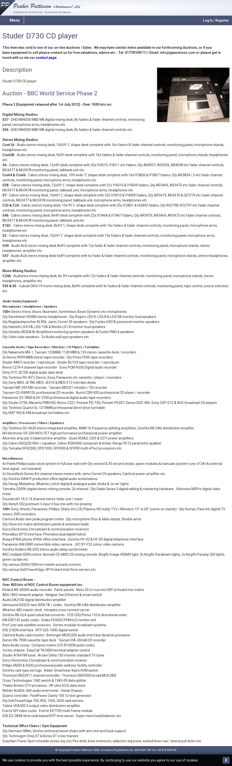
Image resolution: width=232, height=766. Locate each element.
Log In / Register (216, 20)
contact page (46, 58)
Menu (15, 20)
